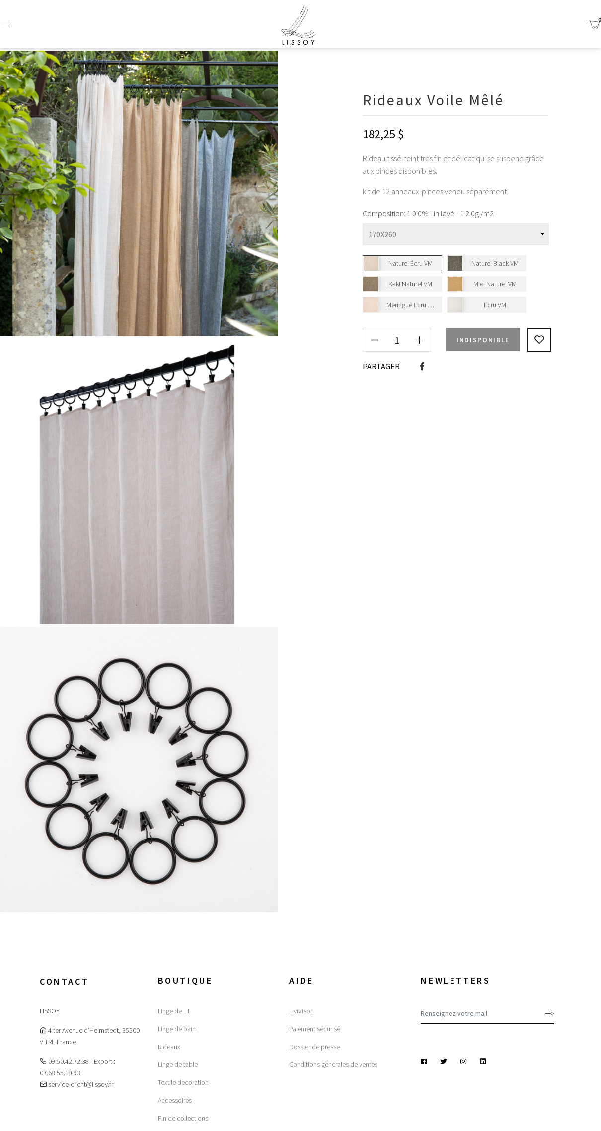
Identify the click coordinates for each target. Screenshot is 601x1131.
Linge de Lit (174, 1010)
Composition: (384, 213)
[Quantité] (397, 340)
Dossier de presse (314, 1046)
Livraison (301, 1010)
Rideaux (169, 1046)
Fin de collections (183, 1118)
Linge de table (178, 1064)
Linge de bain (177, 1028)
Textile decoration (183, 1082)
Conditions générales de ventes (333, 1064)
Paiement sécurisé (314, 1028)
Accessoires (175, 1100)
